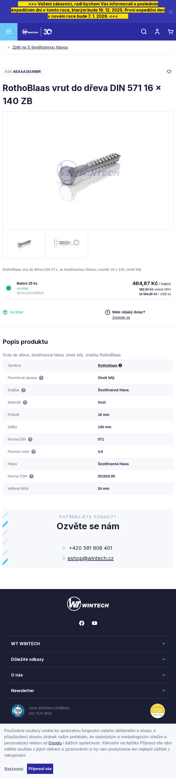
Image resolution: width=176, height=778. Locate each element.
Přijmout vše (40, 768)
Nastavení (13, 768)
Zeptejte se (121, 317)
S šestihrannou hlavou (40, 47)
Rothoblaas (107, 365)
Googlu (55, 743)
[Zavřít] (170, 11)
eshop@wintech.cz (91, 558)
